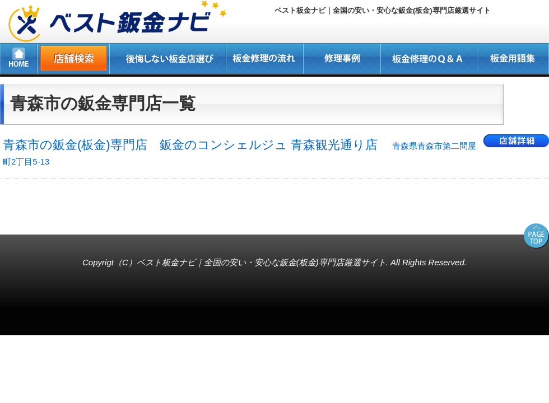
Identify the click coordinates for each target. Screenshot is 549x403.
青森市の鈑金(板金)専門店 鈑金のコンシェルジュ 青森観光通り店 (239, 152)
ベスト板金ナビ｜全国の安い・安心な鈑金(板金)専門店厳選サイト (261, 262)
